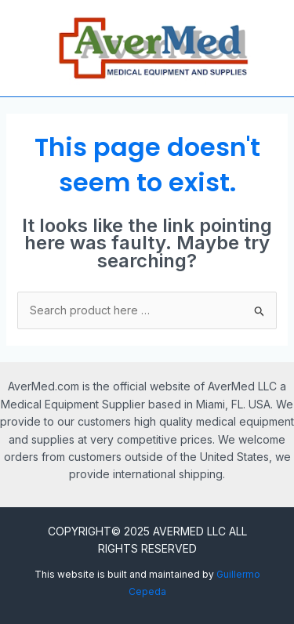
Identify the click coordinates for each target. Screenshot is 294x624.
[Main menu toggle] (22, 48)
